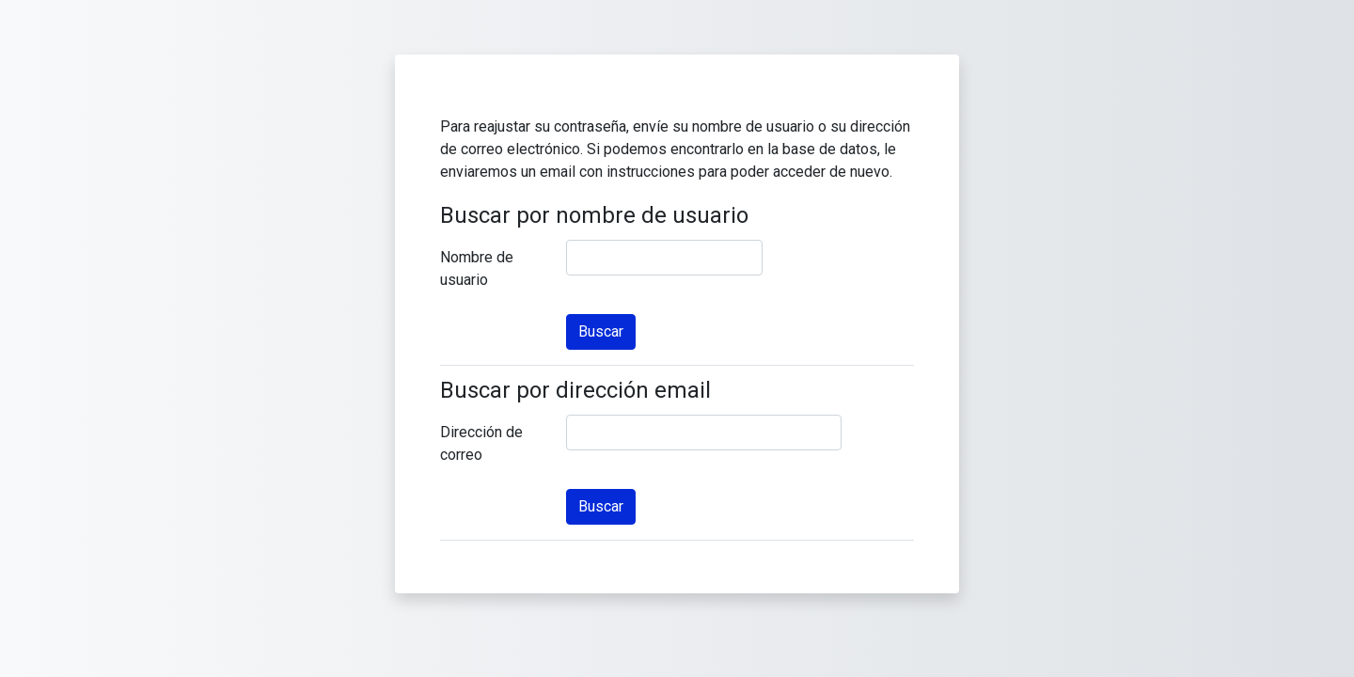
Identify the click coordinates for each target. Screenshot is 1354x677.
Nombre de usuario (476, 268)
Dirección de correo (481, 443)
